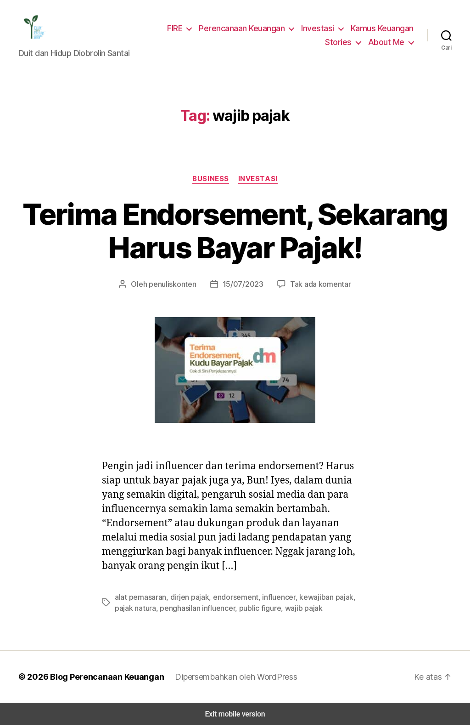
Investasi (319, 29)
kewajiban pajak (312, 599)
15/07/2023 (242, 286)
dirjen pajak (186, 599)
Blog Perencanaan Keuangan (101, 679)
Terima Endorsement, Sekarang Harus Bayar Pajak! (235, 233)
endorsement (228, 599)
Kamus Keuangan (382, 29)
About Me (387, 43)
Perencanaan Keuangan (245, 29)
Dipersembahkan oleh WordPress (229, 679)
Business (211, 181)
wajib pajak (272, 610)
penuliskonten (177, 286)
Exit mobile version (235, 716)
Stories (342, 43)
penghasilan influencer (174, 610)
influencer (268, 599)
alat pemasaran (139, 599)
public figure (232, 610)
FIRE (177, 29)
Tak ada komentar (315, 286)
